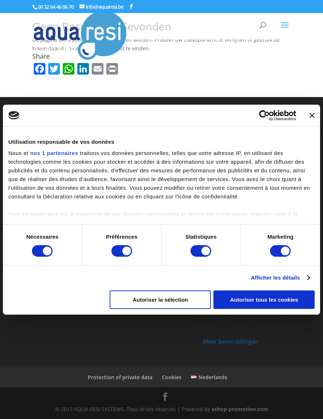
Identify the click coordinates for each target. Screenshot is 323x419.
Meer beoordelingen (231, 341)
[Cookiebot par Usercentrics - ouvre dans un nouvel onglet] (264, 115)
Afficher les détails (275, 278)
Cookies (171, 377)
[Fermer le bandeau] (312, 115)
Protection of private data (120, 377)
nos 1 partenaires (54, 153)
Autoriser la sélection (160, 300)
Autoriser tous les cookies (264, 300)
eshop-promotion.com (240, 409)
